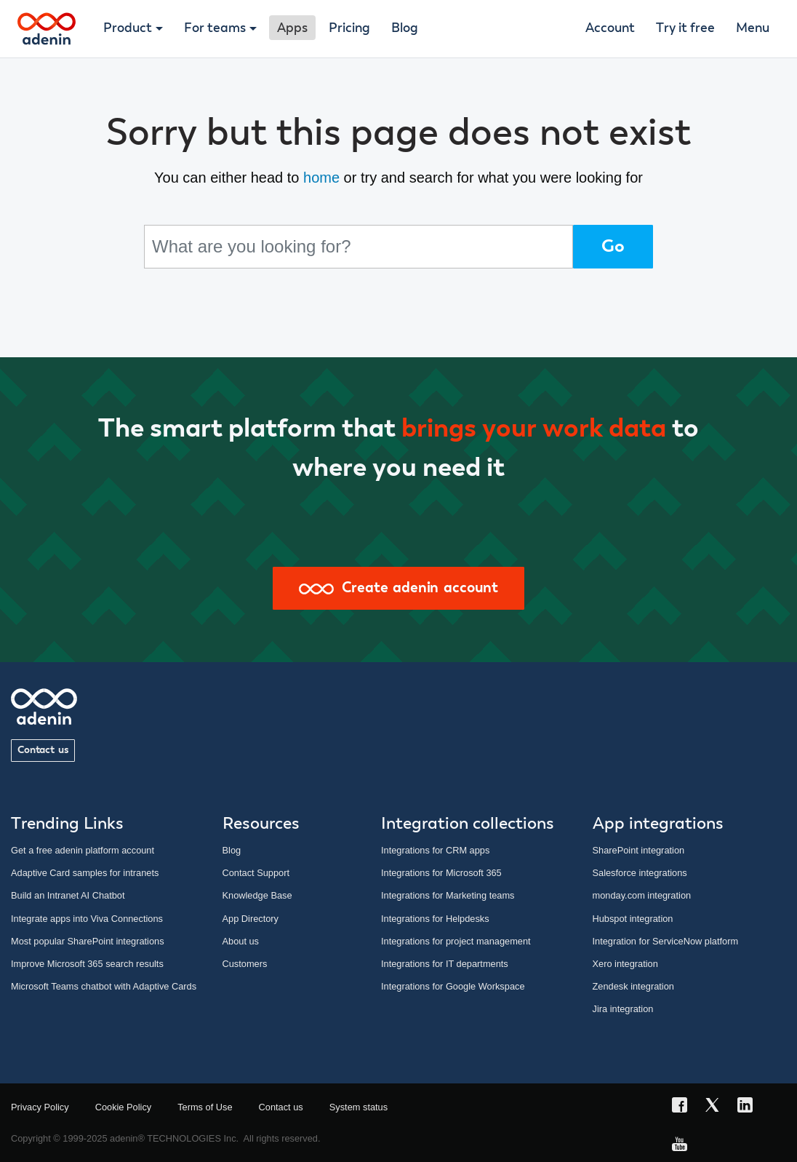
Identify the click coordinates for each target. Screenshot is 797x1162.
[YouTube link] (683, 1146)
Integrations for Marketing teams (448, 895)
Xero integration (625, 963)
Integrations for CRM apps (435, 850)
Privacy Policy (40, 1107)
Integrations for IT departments (444, 963)
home (321, 178)
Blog (404, 28)
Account (610, 28)
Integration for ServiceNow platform (666, 941)
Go (613, 246)
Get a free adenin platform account (82, 850)
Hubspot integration (633, 918)
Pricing (349, 28)
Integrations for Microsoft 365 (441, 872)
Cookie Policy (123, 1107)
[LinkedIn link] (749, 1107)
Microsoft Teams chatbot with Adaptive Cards (103, 986)
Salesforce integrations (640, 872)
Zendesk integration (633, 986)
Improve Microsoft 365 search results (87, 963)
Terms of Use (204, 1107)
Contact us (42, 750)
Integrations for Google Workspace (453, 986)
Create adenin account (398, 588)
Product (127, 28)
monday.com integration (642, 895)
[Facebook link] (683, 1107)
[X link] (716, 1107)
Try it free (685, 28)
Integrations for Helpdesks (435, 918)
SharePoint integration (639, 850)
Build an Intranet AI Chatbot (68, 895)
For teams (215, 28)
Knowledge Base (257, 895)
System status (358, 1107)
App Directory (251, 918)
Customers (245, 963)
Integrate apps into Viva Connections (87, 918)
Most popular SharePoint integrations (87, 941)
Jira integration (623, 1008)
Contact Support (256, 872)
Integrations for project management (456, 941)
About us (241, 941)
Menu (752, 28)
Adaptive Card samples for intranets (85, 872)
